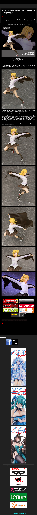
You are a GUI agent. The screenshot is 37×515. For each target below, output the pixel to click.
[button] (2, 16)
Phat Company (24, 320)
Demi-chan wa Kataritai (6, 320)
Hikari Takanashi (16, 320)
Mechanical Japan (8, 2)
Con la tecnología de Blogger (18, 513)
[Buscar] (35, 2)
